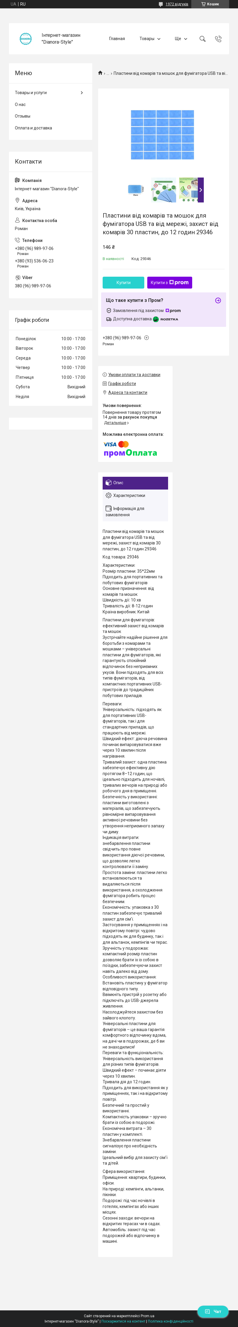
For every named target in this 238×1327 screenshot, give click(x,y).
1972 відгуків (177, 4)
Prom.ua (147, 1316)
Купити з (170, 282)
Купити (124, 282)
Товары (147, 38)
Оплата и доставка (33, 128)
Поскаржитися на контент (123, 1321)
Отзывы (22, 116)
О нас (20, 104)
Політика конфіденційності (170, 1321)
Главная (117, 38)
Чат (213, 1311)
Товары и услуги (31, 92)
